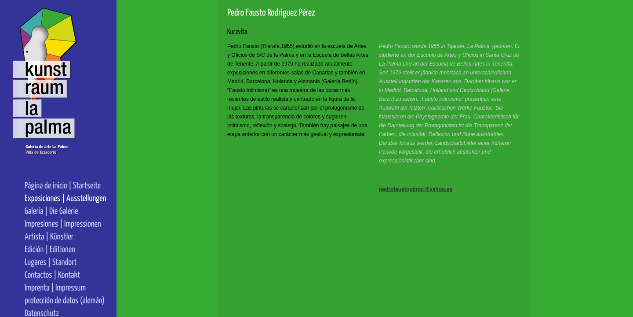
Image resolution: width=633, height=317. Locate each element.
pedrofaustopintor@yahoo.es (406, 189)
